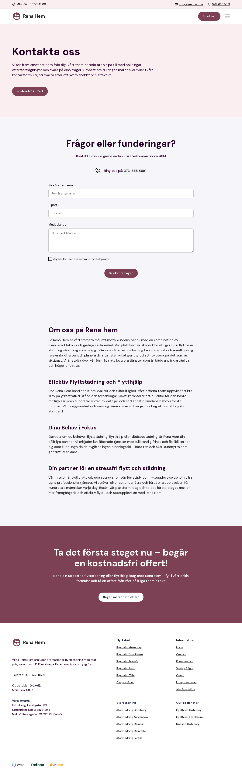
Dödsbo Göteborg (187, 724)
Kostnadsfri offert (30, 91)
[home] (28, 16)
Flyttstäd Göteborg (129, 647)
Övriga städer (125, 682)
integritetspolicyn (99, 259)
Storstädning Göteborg (131, 710)
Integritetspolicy (186, 682)
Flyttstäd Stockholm (129, 654)
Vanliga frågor (184, 668)
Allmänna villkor (185, 689)
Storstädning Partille (129, 738)
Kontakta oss (184, 661)
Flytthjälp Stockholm (189, 717)
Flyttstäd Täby (125, 675)
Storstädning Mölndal (129, 724)
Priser (179, 647)
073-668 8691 (221, 4)
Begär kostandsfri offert (121, 597)
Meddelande (57, 224)
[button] (227, 16)
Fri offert (209, 16)
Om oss (181, 654)
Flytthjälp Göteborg (189, 710)
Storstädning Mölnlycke (131, 731)
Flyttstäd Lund (125, 668)
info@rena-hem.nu (191, 4)
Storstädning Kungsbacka (132, 717)
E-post (52, 205)
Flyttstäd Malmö (127, 661)
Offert (180, 675)
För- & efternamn (60, 185)
